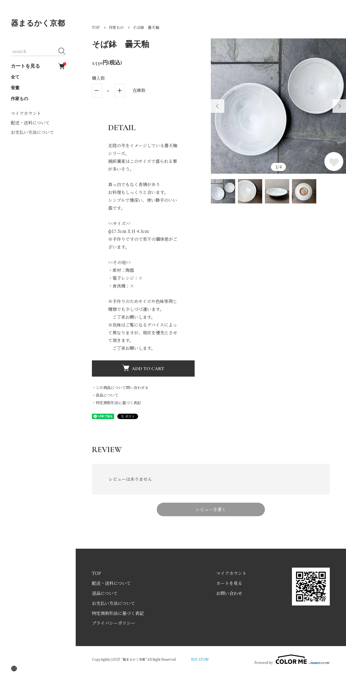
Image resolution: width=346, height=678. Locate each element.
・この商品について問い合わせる (120, 387)
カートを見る (38, 66)
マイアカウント (26, 113)
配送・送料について (30, 123)
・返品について (105, 395)
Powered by (292, 659)
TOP (96, 27)
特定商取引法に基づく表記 (118, 613)
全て (15, 77)
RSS (194, 659)
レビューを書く (211, 509)
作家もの (19, 98)
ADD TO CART (143, 367)
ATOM (203, 659)
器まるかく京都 (38, 23)
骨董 (15, 88)
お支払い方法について (32, 132)
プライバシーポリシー (113, 623)
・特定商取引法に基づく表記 (116, 402)
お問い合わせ (229, 593)
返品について (105, 593)
